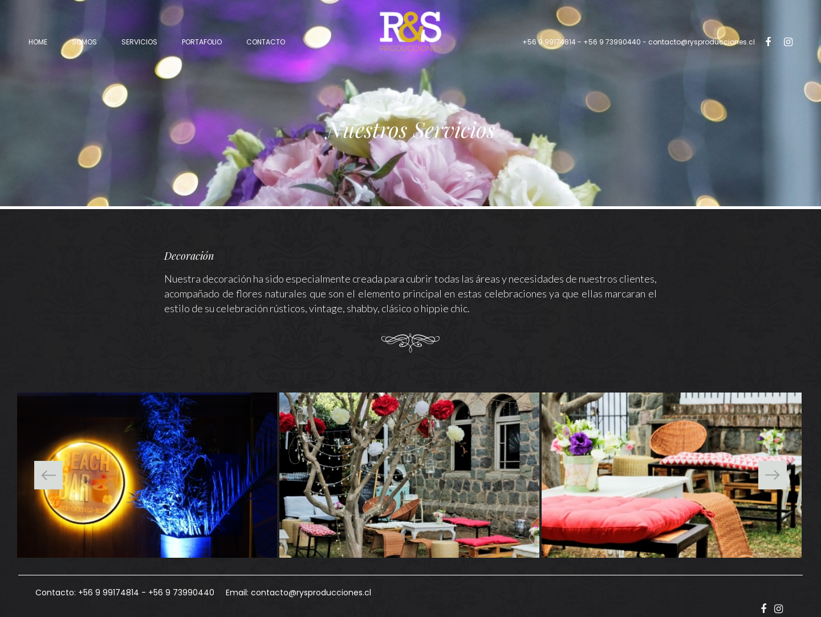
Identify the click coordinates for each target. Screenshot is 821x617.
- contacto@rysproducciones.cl (638, 41)
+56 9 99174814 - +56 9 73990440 (581, 42)
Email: (237, 592)
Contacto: (55, 592)
